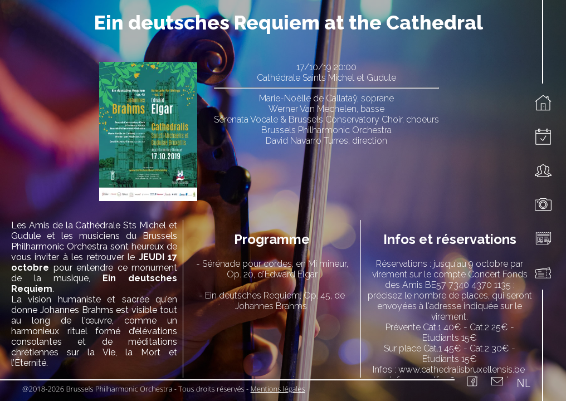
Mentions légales (278, 389)
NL (523, 382)
